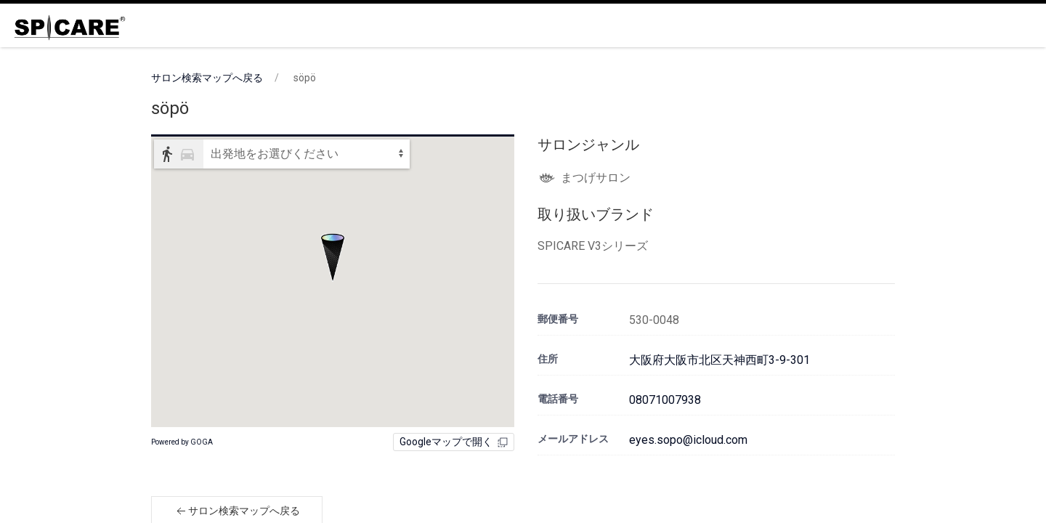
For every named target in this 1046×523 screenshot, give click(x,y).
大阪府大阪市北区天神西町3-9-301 (719, 360)
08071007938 (665, 400)
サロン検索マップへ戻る (207, 78)
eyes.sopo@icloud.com (688, 440)
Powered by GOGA (182, 442)
